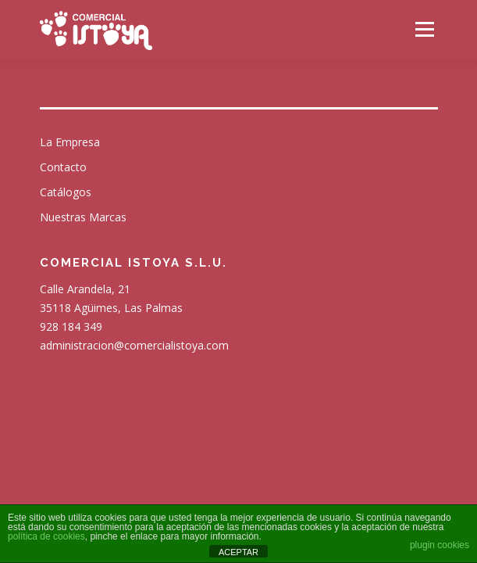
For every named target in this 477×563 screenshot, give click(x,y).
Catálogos (65, 192)
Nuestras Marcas (83, 217)
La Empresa (70, 141)
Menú (423, 29)
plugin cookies (439, 545)
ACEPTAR (238, 552)
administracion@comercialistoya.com (134, 345)
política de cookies (46, 536)
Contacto (63, 167)
